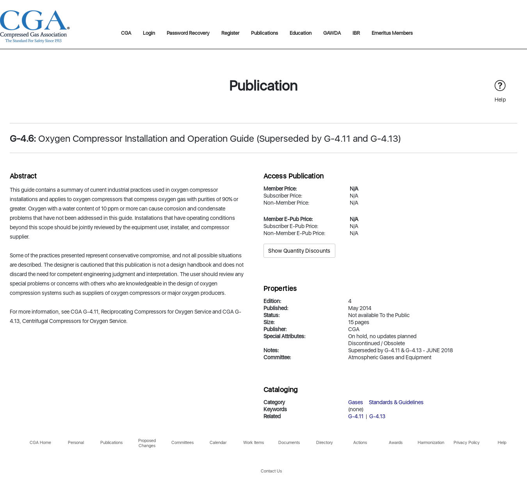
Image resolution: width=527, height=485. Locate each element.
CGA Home (40, 442)
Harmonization (431, 442)
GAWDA (332, 33)
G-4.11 (355, 416)
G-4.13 (377, 416)
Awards (395, 442)
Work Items (253, 442)
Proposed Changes (147, 443)
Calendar (218, 442)
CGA (126, 33)
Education (301, 33)
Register (230, 33)
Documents (289, 442)
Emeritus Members (392, 33)
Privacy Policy (467, 442)
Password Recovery (188, 33)
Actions (360, 442)
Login (149, 33)
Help (502, 442)
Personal (76, 442)
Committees (182, 442)
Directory (324, 442)
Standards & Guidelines (396, 402)
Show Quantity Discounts (299, 251)
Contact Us (271, 471)
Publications (264, 33)
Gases (355, 402)
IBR (356, 33)
